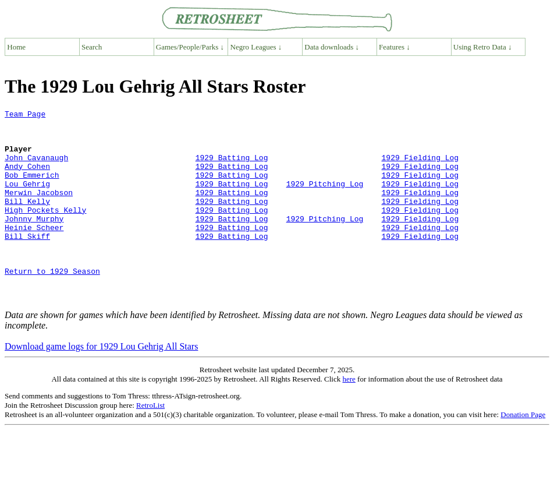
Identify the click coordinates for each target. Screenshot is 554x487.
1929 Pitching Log (325, 199)
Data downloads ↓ (331, 47)
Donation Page (522, 453)
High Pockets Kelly (45, 230)
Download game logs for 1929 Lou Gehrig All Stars (101, 385)
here (348, 417)
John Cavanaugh (36, 168)
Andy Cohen (27, 178)
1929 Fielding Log (420, 168)
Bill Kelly (27, 220)
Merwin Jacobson (39, 209)
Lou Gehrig (27, 199)
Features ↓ (394, 47)
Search (91, 47)
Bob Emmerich (32, 188)
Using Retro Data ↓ (482, 47)
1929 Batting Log (232, 168)
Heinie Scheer (34, 251)
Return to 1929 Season (52, 304)
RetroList (150, 443)
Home (16, 47)
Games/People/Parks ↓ (190, 47)
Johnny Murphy (34, 241)
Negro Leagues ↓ (256, 47)
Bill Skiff (27, 262)
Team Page (25, 115)
